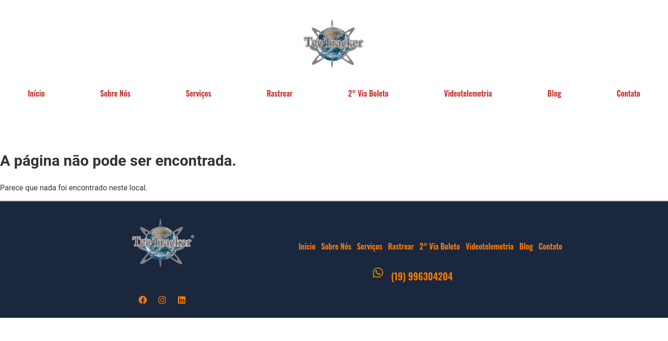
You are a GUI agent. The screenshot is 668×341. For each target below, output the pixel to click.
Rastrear (280, 93)
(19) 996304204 (422, 276)
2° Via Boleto (368, 93)
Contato (550, 246)
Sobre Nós (115, 93)
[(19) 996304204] (378, 275)
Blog (554, 93)
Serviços (198, 93)
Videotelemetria (468, 93)
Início (36, 93)
